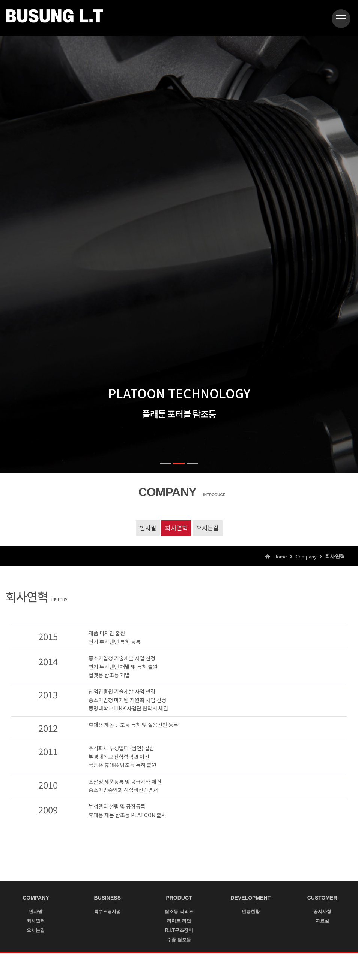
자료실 (322, 921)
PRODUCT (179, 898)
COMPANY (36, 898)
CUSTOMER (322, 898)
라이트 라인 (179, 921)
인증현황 (251, 911)
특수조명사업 (107, 911)
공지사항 (322, 911)
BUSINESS (107, 898)
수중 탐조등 (179, 939)
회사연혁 (176, 527)
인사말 (148, 527)
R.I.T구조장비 (179, 930)
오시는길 (207, 527)
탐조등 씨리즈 (179, 911)
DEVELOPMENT (251, 898)
